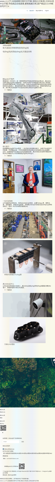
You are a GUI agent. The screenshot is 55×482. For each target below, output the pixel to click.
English (47, 10)
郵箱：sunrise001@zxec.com (10, 458)
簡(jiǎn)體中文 (39, 10)
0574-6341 (6, 451)
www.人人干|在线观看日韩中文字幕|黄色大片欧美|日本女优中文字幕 (19, 481)
